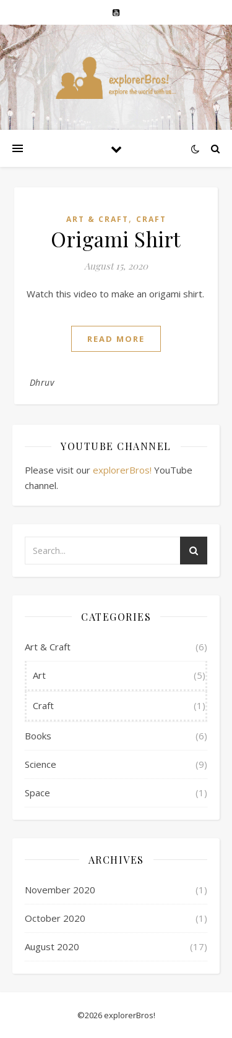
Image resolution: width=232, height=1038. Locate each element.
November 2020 (60, 889)
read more (116, 338)
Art (39, 675)
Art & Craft (97, 219)
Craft (151, 219)
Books (38, 736)
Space (37, 792)
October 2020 (55, 918)
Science (40, 764)
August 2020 (52, 946)
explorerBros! (122, 470)
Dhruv (42, 382)
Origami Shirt (116, 238)
